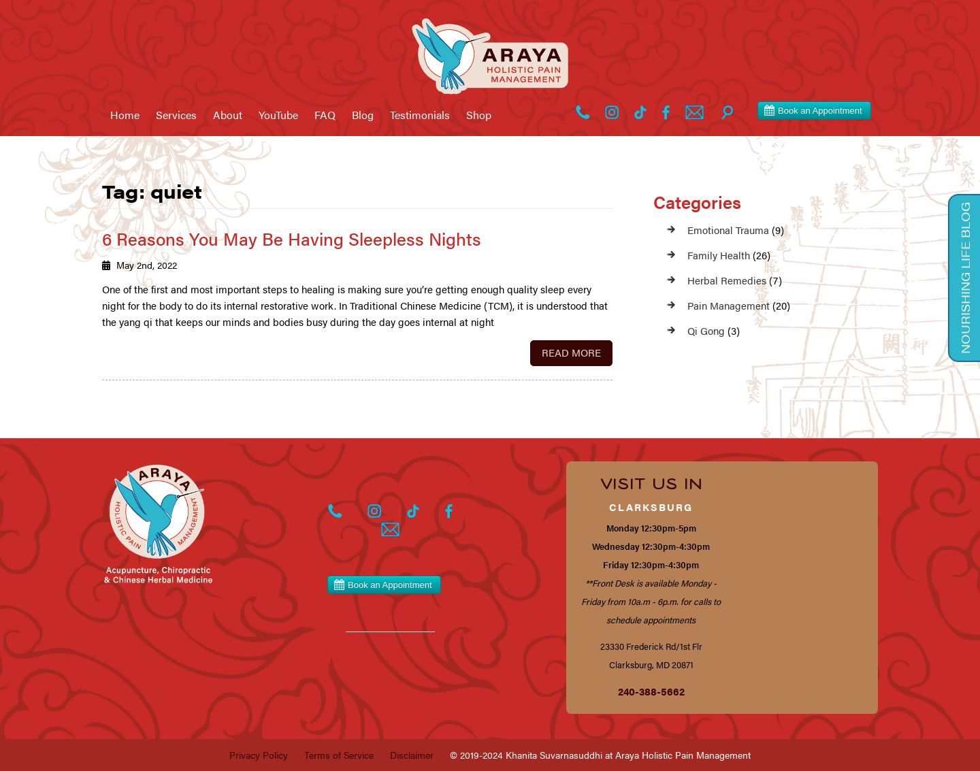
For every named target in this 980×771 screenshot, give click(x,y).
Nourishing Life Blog (965, 278)
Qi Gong (706, 330)
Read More (571, 352)
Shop (478, 115)
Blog (363, 115)
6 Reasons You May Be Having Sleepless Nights (291, 238)
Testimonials (420, 115)
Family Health (718, 255)
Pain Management (728, 305)
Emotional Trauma (728, 230)
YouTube (278, 115)
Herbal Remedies (726, 280)
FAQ (325, 115)
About (227, 115)
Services (176, 115)
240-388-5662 (651, 691)
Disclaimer (412, 754)
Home (125, 115)
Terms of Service (339, 754)
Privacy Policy (258, 754)
